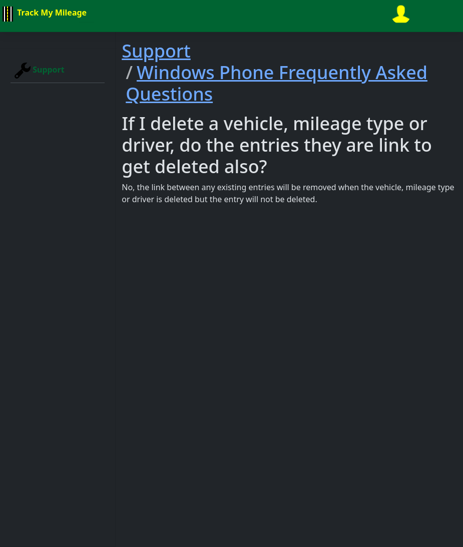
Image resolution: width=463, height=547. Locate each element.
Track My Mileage (43, 14)
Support (40, 71)
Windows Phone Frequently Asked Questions (276, 83)
